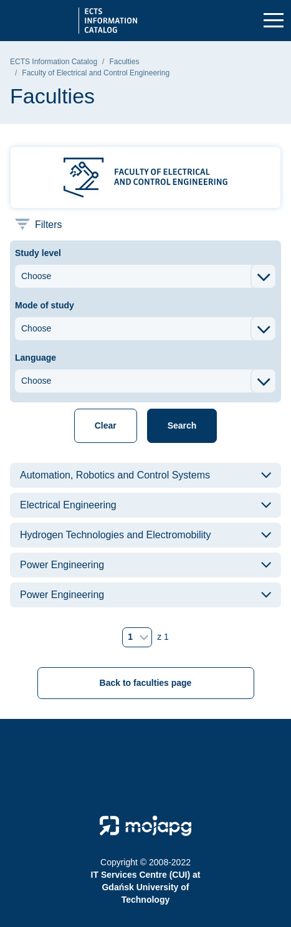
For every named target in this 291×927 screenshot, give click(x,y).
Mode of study (44, 305)
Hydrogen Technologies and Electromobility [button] (115, 535)
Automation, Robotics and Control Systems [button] (115, 475)
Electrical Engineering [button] (68, 505)
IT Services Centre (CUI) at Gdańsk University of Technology (146, 887)
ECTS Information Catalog (53, 61)
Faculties (124, 61)
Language (35, 358)
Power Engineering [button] (62, 564)
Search (182, 425)
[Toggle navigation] (273, 21)
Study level (38, 253)
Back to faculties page (146, 683)
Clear (106, 425)
